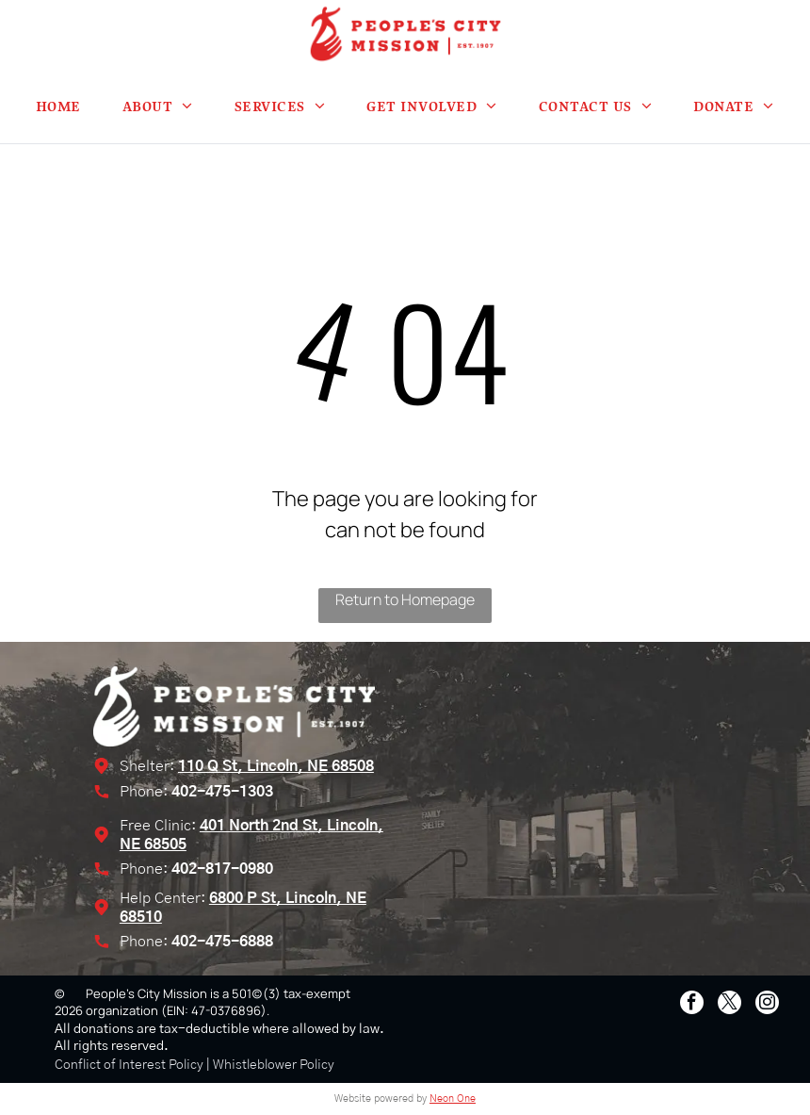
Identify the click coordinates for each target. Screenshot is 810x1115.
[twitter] (729, 1005)
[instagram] (767, 1005)
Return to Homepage (405, 599)
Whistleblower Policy (273, 1065)
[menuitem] (58, 105)
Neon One (452, 1098)
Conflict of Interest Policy (129, 1065)
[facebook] (692, 1005)
